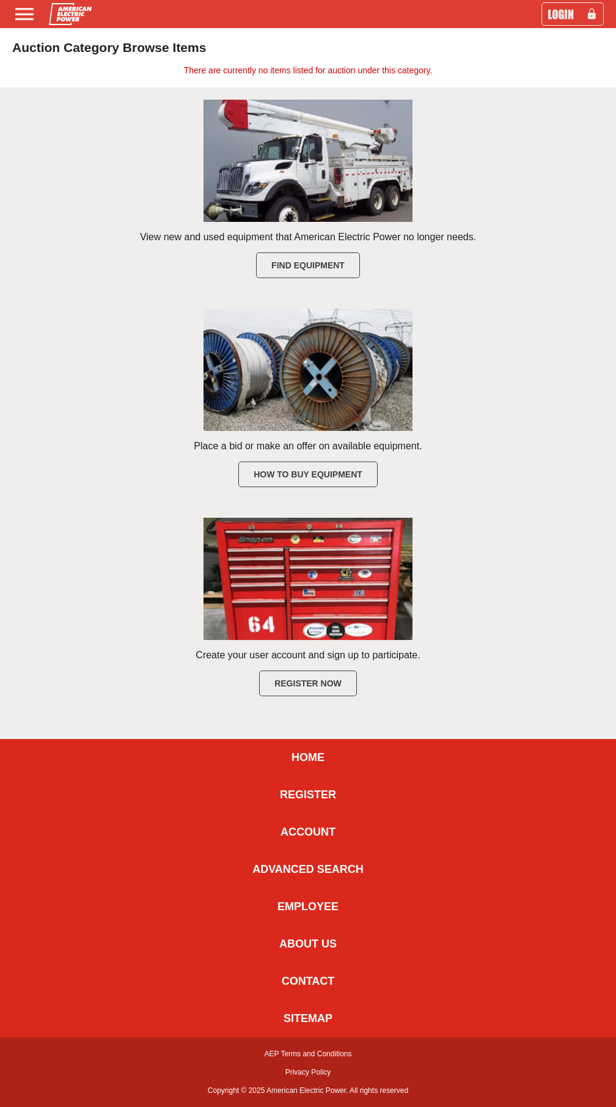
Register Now (308, 683)
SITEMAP (308, 1018)
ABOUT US (308, 944)
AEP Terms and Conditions (308, 1054)
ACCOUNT (308, 832)
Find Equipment (308, 265)
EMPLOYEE (308, 906)
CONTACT (308, 981)
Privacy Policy (308, 1072)
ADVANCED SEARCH (308, 869)
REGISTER (308, 795)
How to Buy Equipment (308, 474)
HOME (308, 757)
